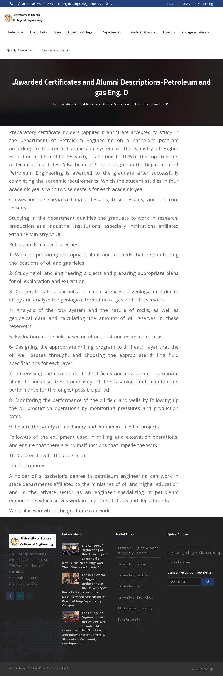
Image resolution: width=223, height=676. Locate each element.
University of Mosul (131, 586)
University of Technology (135, 597)
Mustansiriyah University (135, 608)
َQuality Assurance (21, 50)
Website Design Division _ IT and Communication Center (41, 668)
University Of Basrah (200, 669)
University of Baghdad (133, 575)
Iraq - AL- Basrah (180, 562)
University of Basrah (132, 564)
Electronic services (56, 50)
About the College (82, 32)
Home (56, 104)
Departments (113, 32)
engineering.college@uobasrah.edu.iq (88, 4)
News (186, 4)
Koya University (129, 619)
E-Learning (205, 4)
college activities (195, 32)
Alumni (168, 32)
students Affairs (143, 32)
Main (57, 32)
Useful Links (15, 32)
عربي (170, 4)
